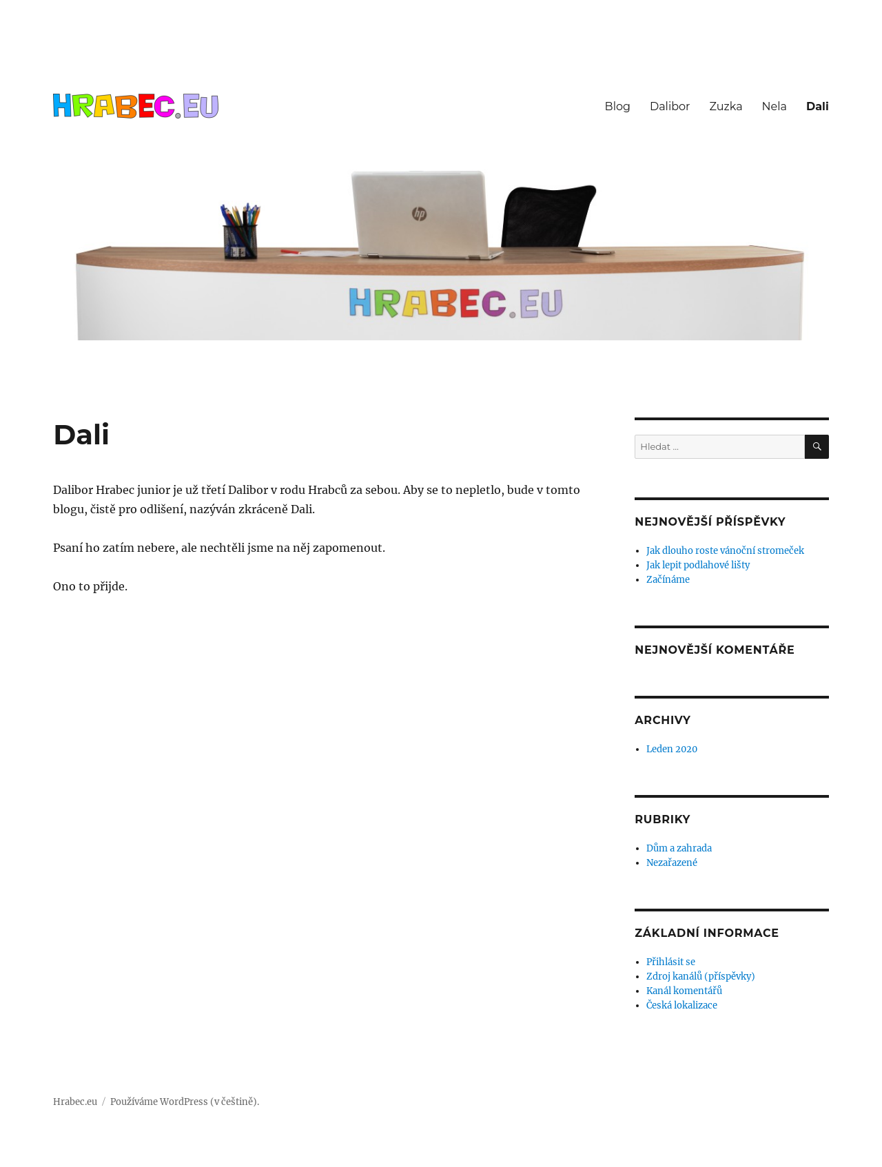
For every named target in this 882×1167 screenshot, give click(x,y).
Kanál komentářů (684, 991)
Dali (817, 106)
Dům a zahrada (679, 848)
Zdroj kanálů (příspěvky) (700, 976)
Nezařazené (671, 863)
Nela (774, 106)
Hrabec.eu (75, 1102)
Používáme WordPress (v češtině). (184, 1102)
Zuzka (726, 106)
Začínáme (668, 580)
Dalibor (670, 106)
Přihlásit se (670, 962)
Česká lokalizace (681, 1005)
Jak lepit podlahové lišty (698, 565)
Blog (617, 106)
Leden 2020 (671, 749)
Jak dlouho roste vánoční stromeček (725, 551)
